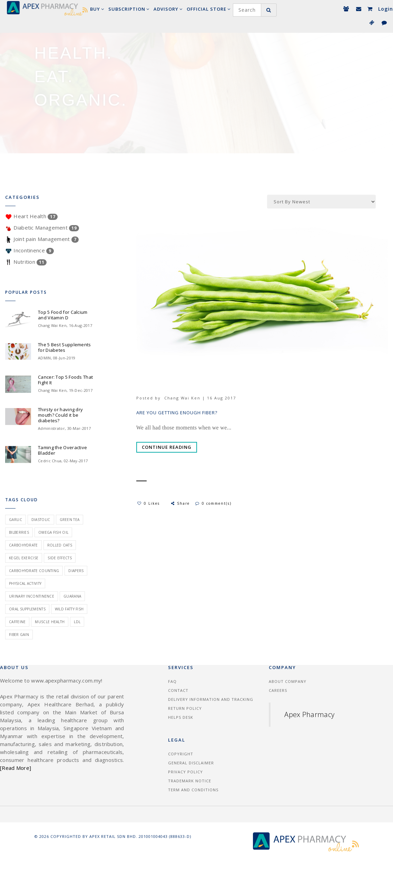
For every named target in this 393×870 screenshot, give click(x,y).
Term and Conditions (193, 789)
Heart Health (31, 216)
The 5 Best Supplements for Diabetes (64, 347)
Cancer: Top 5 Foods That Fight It (65, 379)
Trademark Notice (189, 780)
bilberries (19, 532)
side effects (60, 557)
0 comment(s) (213, 503)
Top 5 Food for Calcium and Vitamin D (63, 314)
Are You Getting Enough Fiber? (176, 412)
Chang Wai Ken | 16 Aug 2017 (200, 397)
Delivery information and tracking (210, 699)
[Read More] (15, 767)
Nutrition (26, 261)
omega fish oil (53, 532)
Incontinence (29, 250)
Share (179, 503)
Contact (178, 690)
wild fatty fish (69, 609)
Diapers (75, 570)
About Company (287, 681)
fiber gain (19, 634)
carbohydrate (23, 545)
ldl (77, 621)
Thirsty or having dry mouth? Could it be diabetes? (60, 415)
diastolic (40, 519)
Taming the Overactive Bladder (62, 450)
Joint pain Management (42, 238)
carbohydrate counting (34, 570)
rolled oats (59, 545)
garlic (15, 519)
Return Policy (185, 708)
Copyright (180, 753)
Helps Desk (180, 717)
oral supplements (27, 609)
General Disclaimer (191, 762)
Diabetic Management (42, 227)
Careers (278, 690)
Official (208, 9)
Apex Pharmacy (309, 714)
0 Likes (148, 503)
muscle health (50, 621)
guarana (72, 596)
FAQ (172, 681)
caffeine (17, 621)
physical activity (25, 583)
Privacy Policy (185, 771)
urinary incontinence (31, 596)
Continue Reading (166, 447)
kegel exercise (23, 557)
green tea (70, 519)
